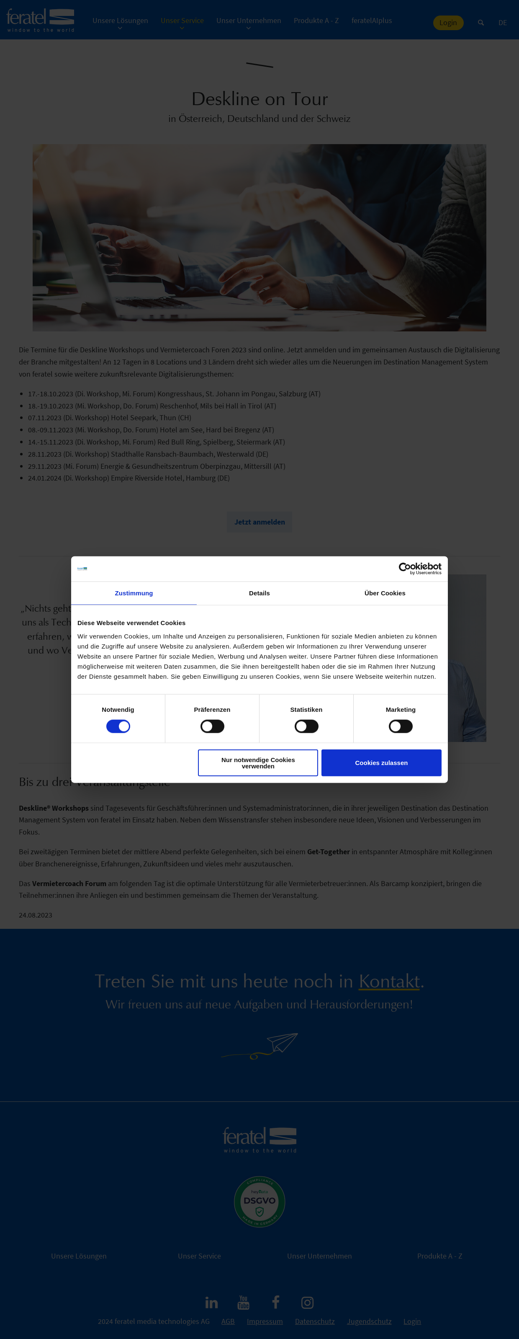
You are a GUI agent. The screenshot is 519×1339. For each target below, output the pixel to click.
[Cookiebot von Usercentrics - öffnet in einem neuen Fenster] (405, 569)
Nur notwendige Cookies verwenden (258, 762)
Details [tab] (259, 593)
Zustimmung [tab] (134, 593)
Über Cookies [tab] (385, 593)
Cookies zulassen (381, 762)
